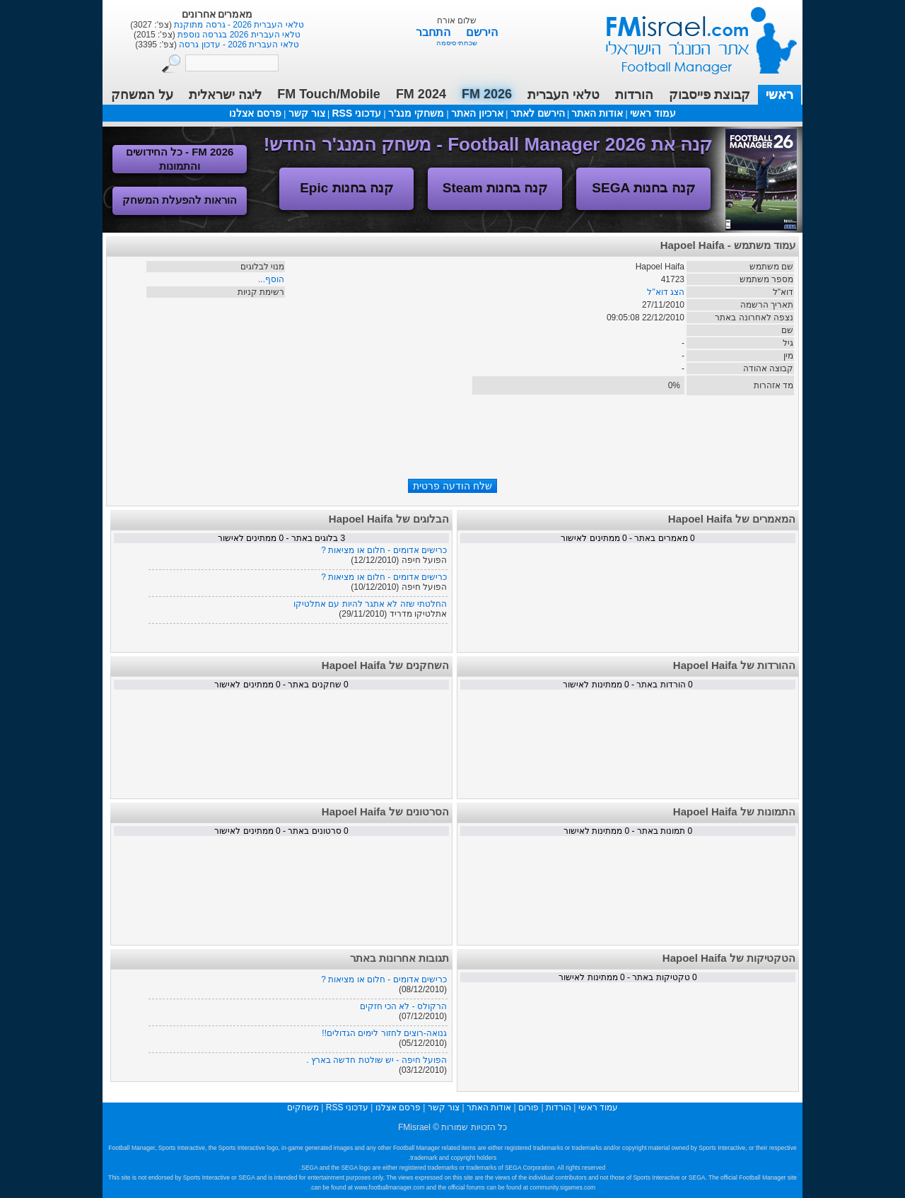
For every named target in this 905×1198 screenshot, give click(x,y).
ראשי (779, 95)
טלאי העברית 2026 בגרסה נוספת (237, 35)
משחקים (303, 1107)
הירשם (482, 32)
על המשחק (142, 95)
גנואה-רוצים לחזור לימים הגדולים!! (384, 1033)
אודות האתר (597, 113)
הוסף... (271, 279)
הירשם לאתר (537, 113)
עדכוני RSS (356, 113)
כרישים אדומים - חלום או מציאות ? (384, 550)
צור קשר (306, 113)
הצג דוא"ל (665, 292)
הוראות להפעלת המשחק (179, 200)
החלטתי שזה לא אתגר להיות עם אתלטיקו (370, 604)
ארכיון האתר (477, 113)
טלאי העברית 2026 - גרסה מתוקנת (238, 25)
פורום (528, 1107)
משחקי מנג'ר (416, 113)
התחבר (434, 32)
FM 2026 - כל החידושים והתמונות (180, 159)
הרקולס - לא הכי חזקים (403, 1006)
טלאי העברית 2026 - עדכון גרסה (238, 45)
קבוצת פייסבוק (709, 95)
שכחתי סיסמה (457, 43)
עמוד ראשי (692, 35)
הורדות (634, 95)
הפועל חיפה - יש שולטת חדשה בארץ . (376, 1060)
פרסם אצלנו (255, 113)
